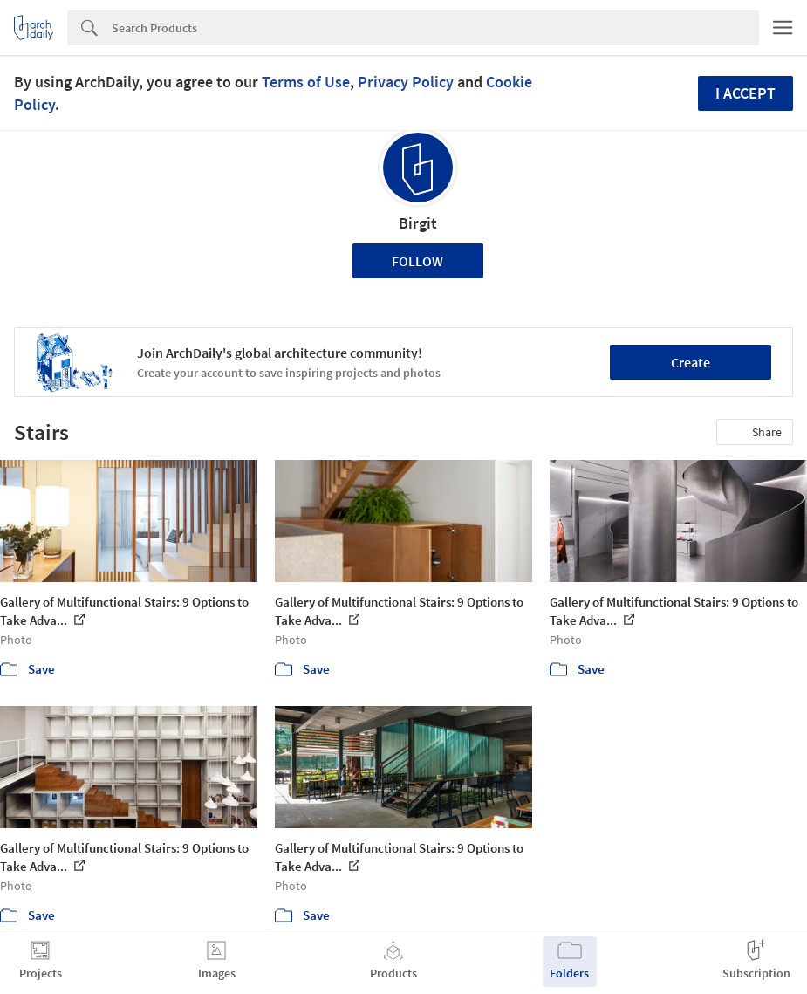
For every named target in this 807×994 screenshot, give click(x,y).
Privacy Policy (406, 82)
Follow (417, 261)
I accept (745, 93)
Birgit (418, 223)
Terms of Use (306, 82)
